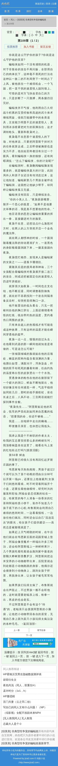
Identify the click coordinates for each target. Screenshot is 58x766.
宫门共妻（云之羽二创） (17, 701)
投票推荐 (12, 46)
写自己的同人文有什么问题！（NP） (25, 707)
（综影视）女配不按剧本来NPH (22, 712)
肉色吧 (5, 3)
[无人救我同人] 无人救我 (17, 718)
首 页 (7, 11)
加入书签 (29, 46)
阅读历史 (39, 3)
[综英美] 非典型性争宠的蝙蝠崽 (31, 19)
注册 (54, 3)
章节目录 (41, 630)
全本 (40, 11)
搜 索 (51, 11)
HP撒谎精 (9, 696)
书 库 (18, 11)
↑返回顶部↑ (29, 623)
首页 (6, 19)
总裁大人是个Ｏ (12, 723)
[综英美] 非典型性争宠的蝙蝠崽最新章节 (25, 743)
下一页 (29, 635)
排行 (29, 11)
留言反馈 (45, 46)
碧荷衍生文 (9, 679)
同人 (13, 19)
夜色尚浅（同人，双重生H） (20, 685)
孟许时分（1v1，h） (15, 690)
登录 (48, 3)
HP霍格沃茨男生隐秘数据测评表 (22, 674)
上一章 (16, 630)
